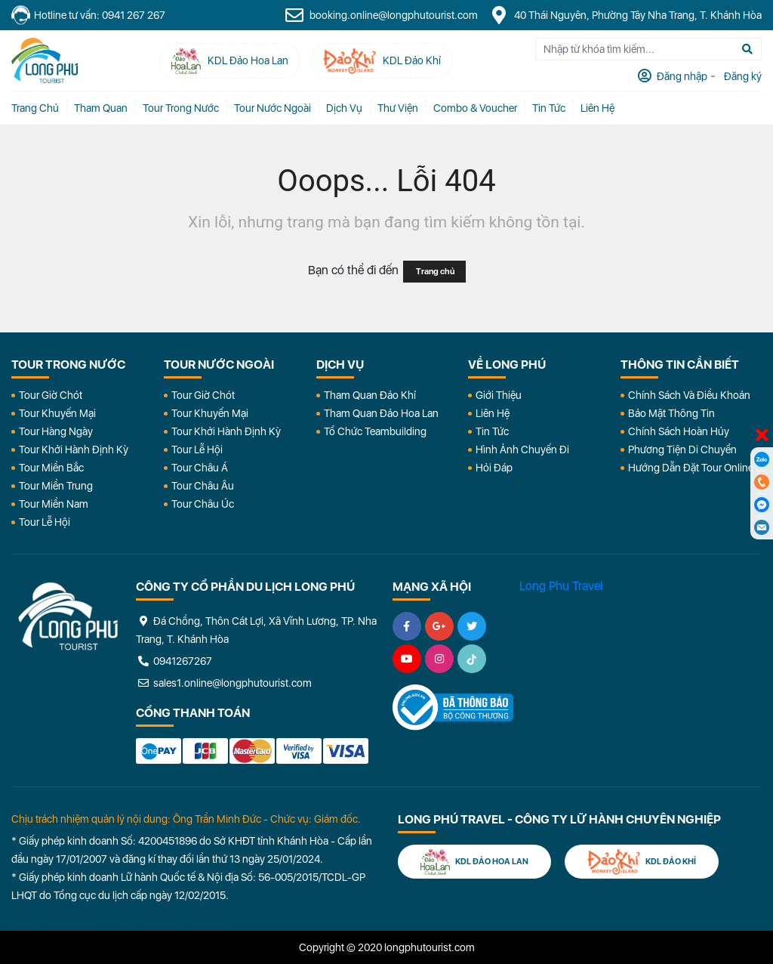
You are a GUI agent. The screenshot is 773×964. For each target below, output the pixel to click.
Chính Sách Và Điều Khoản (689, 395)
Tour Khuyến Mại (57, 413)
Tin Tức (492, 431)
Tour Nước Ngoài (272, 108)
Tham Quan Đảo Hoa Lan (381, 413)
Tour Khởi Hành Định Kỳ (73, 449)
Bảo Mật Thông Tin (671, 413)
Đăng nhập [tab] (680, 76)
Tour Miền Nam (53, 504)
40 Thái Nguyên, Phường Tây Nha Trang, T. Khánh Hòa (625, 15)
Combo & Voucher (475, 108)
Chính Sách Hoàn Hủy (678, 431)
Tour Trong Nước (181, 108)
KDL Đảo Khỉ (641, 861)
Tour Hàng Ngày (56, 431)
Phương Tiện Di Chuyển (682, 449)
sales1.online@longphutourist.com (224, 683)
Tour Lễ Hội (44, 522)
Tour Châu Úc (202, 504)
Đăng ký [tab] (742, 76)
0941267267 (174, 661)
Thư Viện (397, 108)
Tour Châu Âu (202, 486)
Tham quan (101, 108)
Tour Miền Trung (56, 486)
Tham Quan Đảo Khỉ (370, 395)
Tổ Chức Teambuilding (375, 431)
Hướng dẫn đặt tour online (690, 468)
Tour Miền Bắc (51, 468)
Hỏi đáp (494, 468)
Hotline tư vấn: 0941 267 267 (88, 15)
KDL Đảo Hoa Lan (474, 861)
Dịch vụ (344, 108)
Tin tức (548, 108)
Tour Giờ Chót (50, 395)
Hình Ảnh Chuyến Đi (522, 449)
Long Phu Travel (560, 586)
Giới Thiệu (499, 395)
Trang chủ (35, 108)
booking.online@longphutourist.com (381, 15)
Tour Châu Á (199, 468)
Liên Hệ (597, 108)
